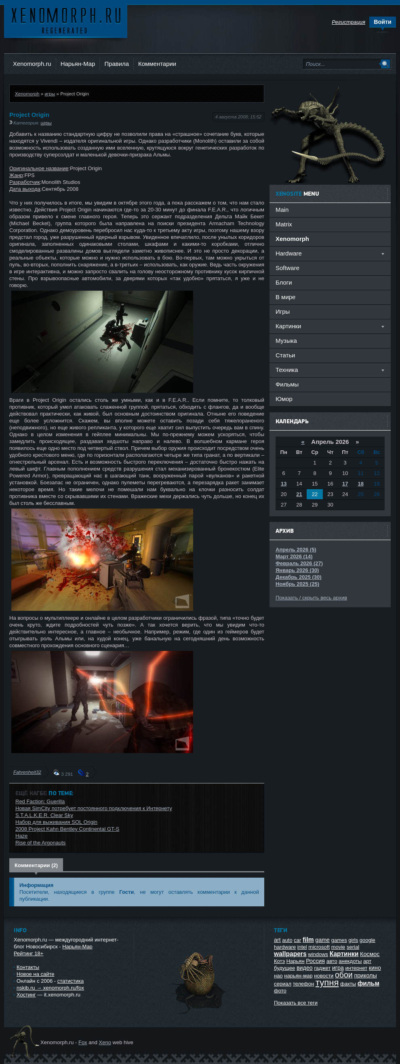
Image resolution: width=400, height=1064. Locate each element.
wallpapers (290, 953)
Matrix (284, 224)
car (297, 940)
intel (302, 947)
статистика (70, 981)
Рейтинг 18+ (28, 953)
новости (323, 976)
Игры (283, 311)
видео (305, 968)
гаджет (322, 968)
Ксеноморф (65, 20)
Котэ (279, 961)
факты (348, 984)
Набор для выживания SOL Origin (56, 822)
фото (280, 991)
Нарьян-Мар (78, 63)
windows (318, 954)
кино (375, 968)
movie (338, 947)
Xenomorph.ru (32, 63)
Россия (315, 961)
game (322, 940)
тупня (327, 982)
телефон (303, 984)
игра (338, 968)
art (277, 940)
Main (282, 209)
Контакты (28, 967)
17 (345, 484)
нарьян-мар (298, 976)
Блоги (284, 282)
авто (331, 961)
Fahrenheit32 (27, 772)
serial (353, 947)
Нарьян (295, 961)
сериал (282, 984)
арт (367, 961)
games (339, 940)
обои (344, 974)
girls (353, 940)
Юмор (284, 398)
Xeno (105, 1042)
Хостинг (26, 995)
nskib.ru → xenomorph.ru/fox (50, 988)
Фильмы (287, 384)
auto (287, 940)
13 (283, 484)
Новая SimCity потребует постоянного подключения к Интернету (93, 808)
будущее (284, 968)
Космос (369, 954)
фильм (368, 983)
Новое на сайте (36, 974)
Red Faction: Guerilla (40, 801)
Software (287, 267)
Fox (82, 1042)
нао (278, 976)
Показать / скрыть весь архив (311, 598)
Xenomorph (27, 93)
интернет (356, 968)
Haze (21, 836)
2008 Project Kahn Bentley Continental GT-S (67, 829)
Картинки (344, 953)
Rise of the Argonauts (40, 843)
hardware (285, 947)
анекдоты (350, 961)
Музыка (286, 340)
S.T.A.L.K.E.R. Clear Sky (44, 815)
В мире (285, 296)
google (367, 940)
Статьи (285, 355)
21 (299, 494)
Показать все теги (296, 1003)
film (308, 939)
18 (361, 484)
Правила (116, 63)
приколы (365, 975)
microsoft (319, 947)
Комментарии (157, 63)
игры (49, 93)
